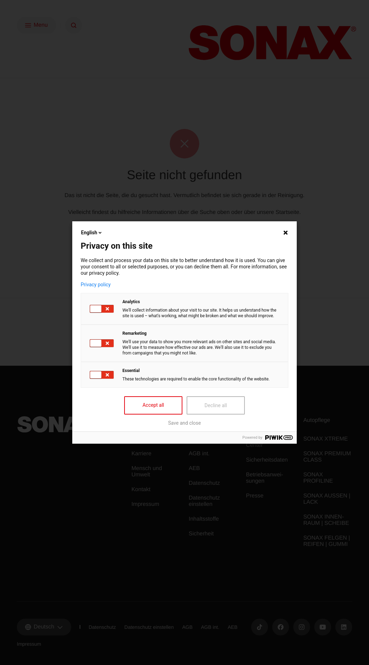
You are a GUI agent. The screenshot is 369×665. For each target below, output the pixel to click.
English (92, 232)
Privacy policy (95, 284)
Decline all (215, 405)
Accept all (153, 405)
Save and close (184, 423)
